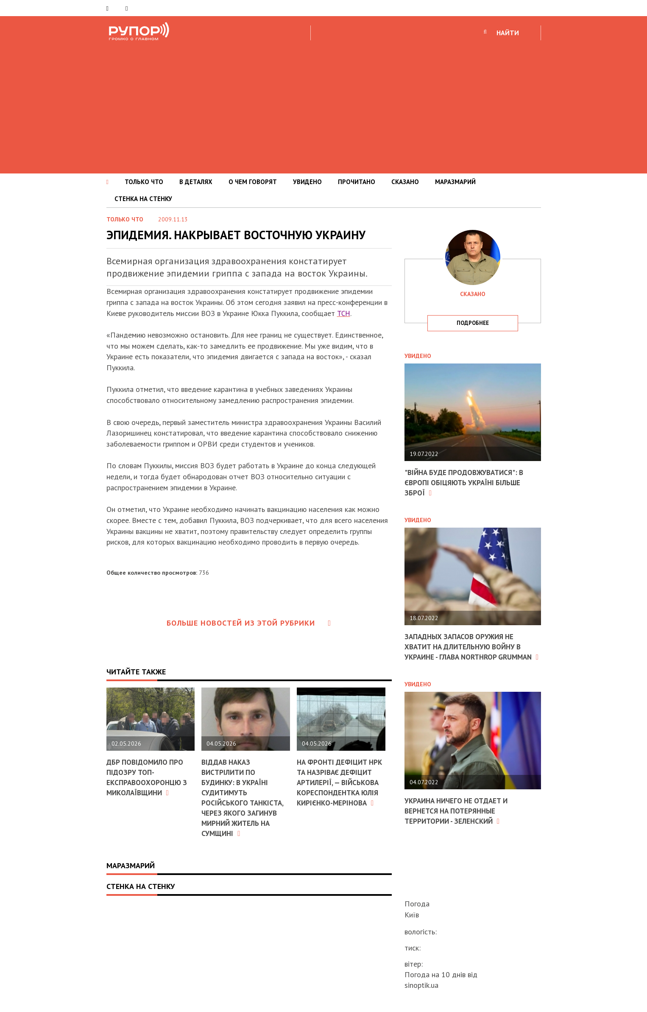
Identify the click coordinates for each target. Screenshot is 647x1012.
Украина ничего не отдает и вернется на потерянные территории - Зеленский (459, 819)
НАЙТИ (507, 32)
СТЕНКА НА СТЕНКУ (143, 199)
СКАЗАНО (405, 182)
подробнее (473, 323)
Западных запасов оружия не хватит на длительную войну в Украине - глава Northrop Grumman (467, 651)
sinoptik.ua (421, 985)
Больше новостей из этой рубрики (249, 623)
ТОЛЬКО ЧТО (144, 182)
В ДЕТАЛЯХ (195, 182)
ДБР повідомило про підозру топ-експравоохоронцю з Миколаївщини (148, 777)
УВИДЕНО (307, 182)
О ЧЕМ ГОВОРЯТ (253, 182)
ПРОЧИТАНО (356, 182)
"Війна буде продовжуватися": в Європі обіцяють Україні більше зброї (467, 482)
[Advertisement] (323, 105)
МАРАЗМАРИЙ (455, 182)
